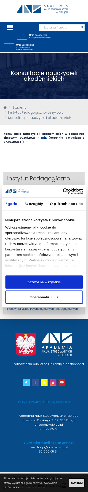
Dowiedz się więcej (33, 487)
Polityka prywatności (32, 402)
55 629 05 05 (49, 429)
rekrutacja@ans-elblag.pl (49, 447)
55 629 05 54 (49, 451)
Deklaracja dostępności (66, 364)
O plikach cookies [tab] (66, 203)
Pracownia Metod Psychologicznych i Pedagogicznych (42, 309)
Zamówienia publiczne (30, 364)
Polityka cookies (59, 402)
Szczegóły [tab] (33, 203)
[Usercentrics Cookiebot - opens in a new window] (63, 191)
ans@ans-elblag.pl (49, 424)
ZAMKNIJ (76, 483)
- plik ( (43, 138)
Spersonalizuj (44, 297)
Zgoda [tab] (11, 203)
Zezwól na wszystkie (44, 282)
